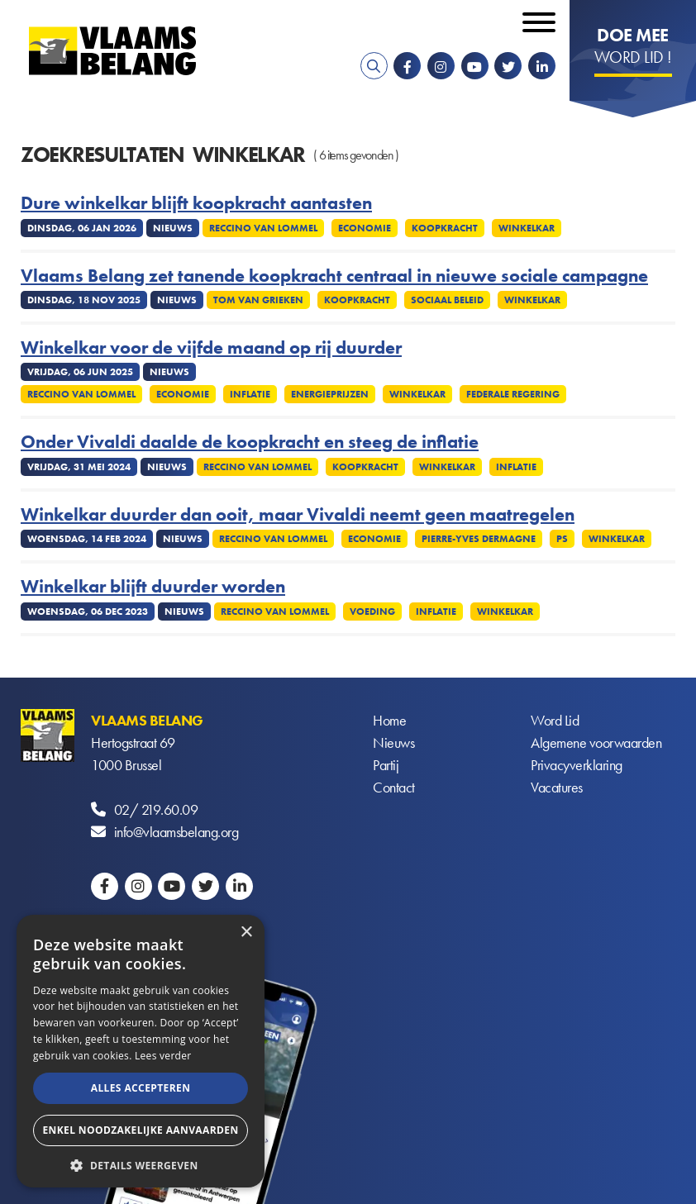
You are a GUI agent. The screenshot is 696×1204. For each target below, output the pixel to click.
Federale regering (513, 394)
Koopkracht (445, 228)
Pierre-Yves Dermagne (479, 538)
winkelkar (526, 228)
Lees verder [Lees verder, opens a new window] (163, 1056)
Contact (394, 787)
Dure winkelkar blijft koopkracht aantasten (196, 203)
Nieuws (393, 742)
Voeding (372, 611)
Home (389, 720)
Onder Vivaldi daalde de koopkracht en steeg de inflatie (250, 442)
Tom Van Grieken (258, 300)
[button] (140, 1164)
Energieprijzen (330, 394)
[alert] (141, 1051)
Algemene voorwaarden (596, 742)
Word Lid (555, 720)
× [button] (246, 932)
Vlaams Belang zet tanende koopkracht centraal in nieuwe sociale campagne (334, 276)
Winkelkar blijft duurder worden (153, 586)
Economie (364, 228)
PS (562, 538)
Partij (385, 764)
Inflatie (250, 394)
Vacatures (557, 787)
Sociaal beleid (447, 300)
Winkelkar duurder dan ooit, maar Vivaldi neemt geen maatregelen (297, 515)
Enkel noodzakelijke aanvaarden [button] (140, 1130)
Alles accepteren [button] (141, 1088)
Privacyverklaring (576, 764)
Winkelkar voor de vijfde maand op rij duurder (211, 348)
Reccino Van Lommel (263, 228)
